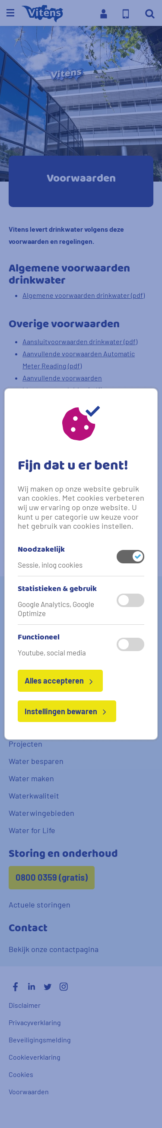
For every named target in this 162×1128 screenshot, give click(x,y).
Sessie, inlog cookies (50, 564)
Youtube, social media (52, 652)
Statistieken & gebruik (57, 589)
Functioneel (39, 638)
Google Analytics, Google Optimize (56, 608)
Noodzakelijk (41, 550)
